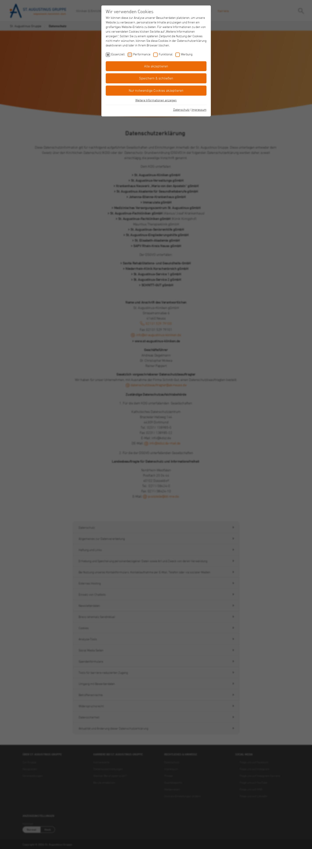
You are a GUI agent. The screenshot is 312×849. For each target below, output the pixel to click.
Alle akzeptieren (156, 66)
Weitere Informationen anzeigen (156, 100)
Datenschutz (181, 109)
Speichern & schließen (156, 78)
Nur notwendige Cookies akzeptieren (156, 90)
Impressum (199, 109)
